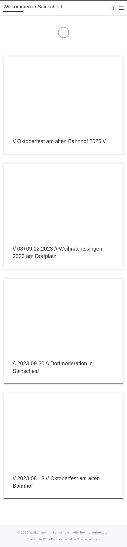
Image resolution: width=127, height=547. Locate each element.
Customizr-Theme (88, 539)
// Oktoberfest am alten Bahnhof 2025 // (59, 141)
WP (45, 539)
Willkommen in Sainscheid (49, 532)
